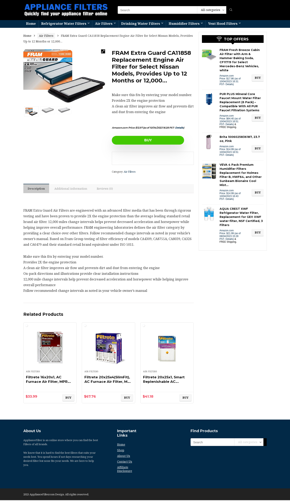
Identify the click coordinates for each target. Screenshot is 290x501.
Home (31, 23)
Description (36, 189)
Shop (120, 451)
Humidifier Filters (184, 23)
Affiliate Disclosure (124, 470)
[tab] (36, 189)
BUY (135, 140)
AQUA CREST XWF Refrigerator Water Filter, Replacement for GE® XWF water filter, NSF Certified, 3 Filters (241, 217)
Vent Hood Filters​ (222, 23)
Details (179, 127)
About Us (123, 457)
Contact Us (124, 462)
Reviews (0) (107, 189)
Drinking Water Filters (140, 23)
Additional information (72, 189)
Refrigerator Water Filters (63, 23)
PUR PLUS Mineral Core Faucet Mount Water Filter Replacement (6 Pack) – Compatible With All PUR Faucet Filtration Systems (240, 102)
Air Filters (103, 23)
